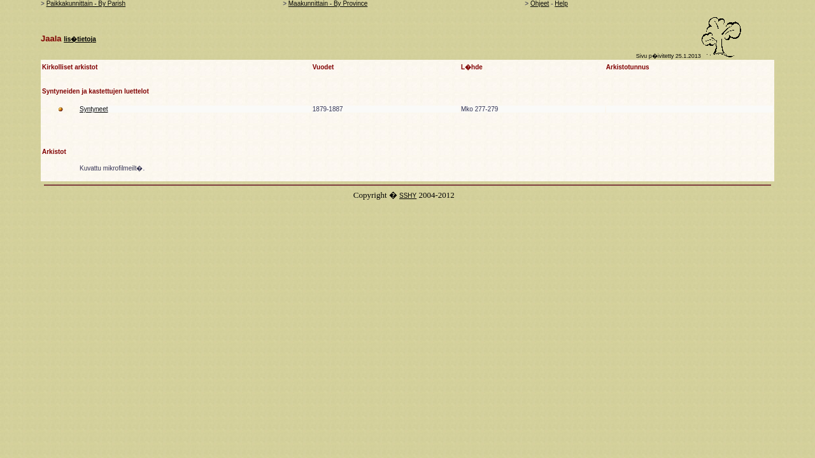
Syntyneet (94, 109)
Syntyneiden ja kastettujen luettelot (95, 91)
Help (561, 3)
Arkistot (54, 151)
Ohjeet (539, 3)
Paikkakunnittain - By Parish (86, 3)
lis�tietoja (80, 39)
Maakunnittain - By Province (328, 3)
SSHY (407, 195)
